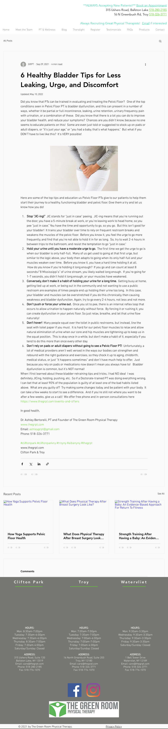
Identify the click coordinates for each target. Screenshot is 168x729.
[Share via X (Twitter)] (30, 464)
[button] (160, 41)
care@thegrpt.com (87, 663)
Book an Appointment (151, 5)
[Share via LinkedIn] (39, 464)
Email (145, 23)
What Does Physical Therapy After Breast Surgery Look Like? (83, 536)
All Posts (7, 40)
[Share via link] (47, 464)
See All (161, 493)
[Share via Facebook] (22, 464)
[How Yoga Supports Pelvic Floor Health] (28, 514)
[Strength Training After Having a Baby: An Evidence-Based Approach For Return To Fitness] (139, 514)
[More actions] (145, 64)
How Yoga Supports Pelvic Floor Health (26, 536)
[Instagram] (93, 690)
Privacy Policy (114, 726)
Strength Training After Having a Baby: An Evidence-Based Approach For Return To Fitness (139, 536)
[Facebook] (74, 690)
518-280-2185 (158, 10)
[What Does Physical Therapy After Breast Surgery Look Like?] (84, 514)
